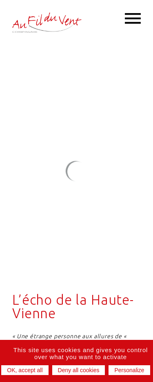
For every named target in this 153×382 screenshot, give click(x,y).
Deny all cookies (79, 370)
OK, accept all (24, 370)
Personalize (129, 370)
